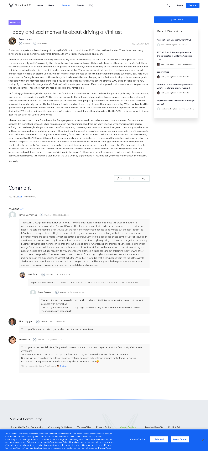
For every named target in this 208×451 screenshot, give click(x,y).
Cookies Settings (128, 427)
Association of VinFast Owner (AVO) (174, 39)
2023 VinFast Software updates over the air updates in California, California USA (174, 56)
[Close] (203, 440)
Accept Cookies (180, 440)
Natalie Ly (62, 366)
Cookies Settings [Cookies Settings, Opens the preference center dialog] (138, 440)
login (20, 196)
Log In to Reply (175, 19)
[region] (104, 440)
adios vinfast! (163, 72)
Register (192, 5)
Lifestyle (15, 22)
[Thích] (119, 178)
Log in (180, 5)
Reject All (159, 440)
